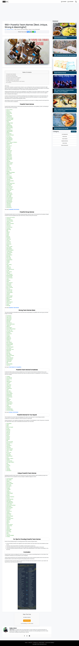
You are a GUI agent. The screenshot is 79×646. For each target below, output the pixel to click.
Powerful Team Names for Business (14, 77)
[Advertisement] (39, 11)
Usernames (64, 143)
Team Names (64, 138)
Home (26, 642)
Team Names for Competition (15, 367)
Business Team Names (13, 412)
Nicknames (65, 136)
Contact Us (35, 642)
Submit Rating (27, 620)
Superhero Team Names (14, 307)
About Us (30, 642)
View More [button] (74, 131)
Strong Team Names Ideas (12, 76)
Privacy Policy (41, 642)
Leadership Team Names (14, 209)
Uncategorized (65, 134)
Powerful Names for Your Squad (13, 78)
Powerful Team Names (11, 74)
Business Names (10, 29)
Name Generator (64, 145)
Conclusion (9, 82)
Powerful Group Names (11, 75)
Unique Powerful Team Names (13, 80)
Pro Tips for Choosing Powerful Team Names (15, 81)
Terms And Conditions (49, 642)
